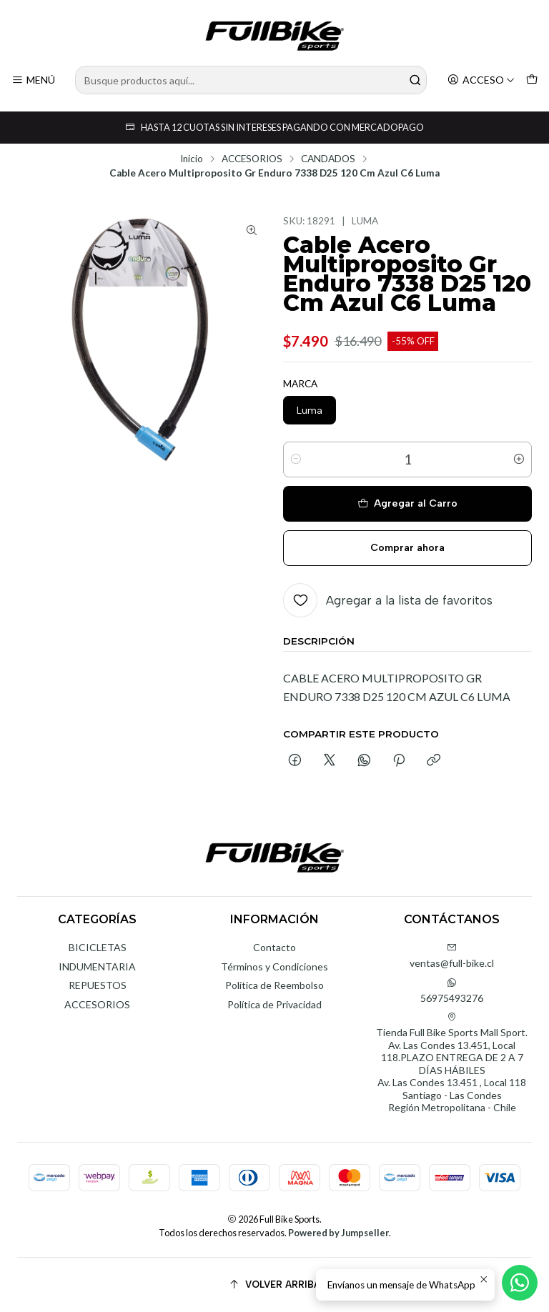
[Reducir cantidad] (296, 459)
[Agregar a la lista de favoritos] (388, 600)
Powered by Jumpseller (338, 1232)
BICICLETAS (98, 947)
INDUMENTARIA (97, 966)
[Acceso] (481, 80)
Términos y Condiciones (274, 966)
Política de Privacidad (274, 1004)
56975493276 (451, 991)
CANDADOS (328, 159)
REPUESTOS (98, 985)
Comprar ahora (407, 548)
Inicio (191, 159)
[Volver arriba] (274, 1284)
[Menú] (33, 80)
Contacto (274, 947)
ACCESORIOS (252, 159)
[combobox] (251, 80)
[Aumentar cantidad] (519, 459)
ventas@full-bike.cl (452, 956)
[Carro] (531, 80)
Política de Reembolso (274, 985)
